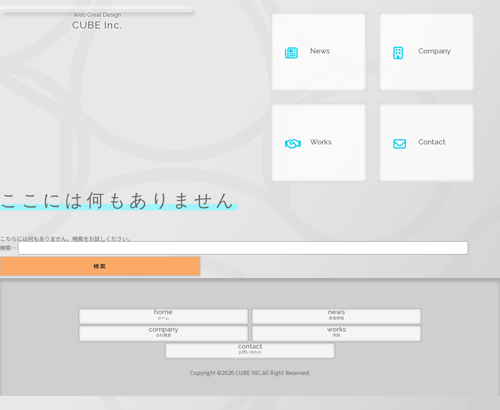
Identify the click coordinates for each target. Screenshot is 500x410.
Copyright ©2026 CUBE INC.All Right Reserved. (250, 387)
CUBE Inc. (62, 27)
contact (393, 365)
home (107, 365)
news (179, 365)
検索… (8, 247)
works (321, 365)
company (250, 365)
